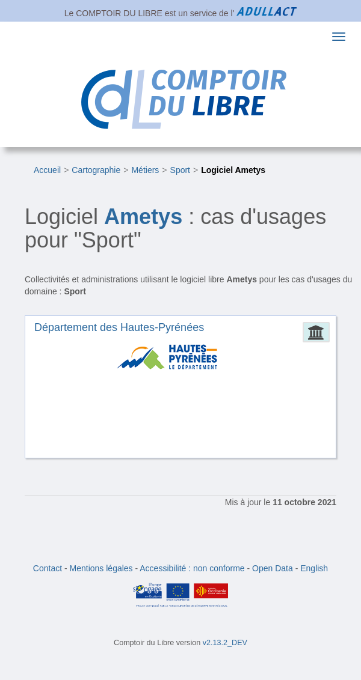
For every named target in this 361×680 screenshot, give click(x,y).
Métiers (145, 170)
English (314, 568)
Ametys (143, 216)
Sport (180, 170)
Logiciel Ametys (233, 170)
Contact (47, 568)
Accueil (47, 170)
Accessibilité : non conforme (192, 568)
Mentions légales (101, 568)
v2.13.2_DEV (225, 643)
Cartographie (96, 170)
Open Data (272, 568)
